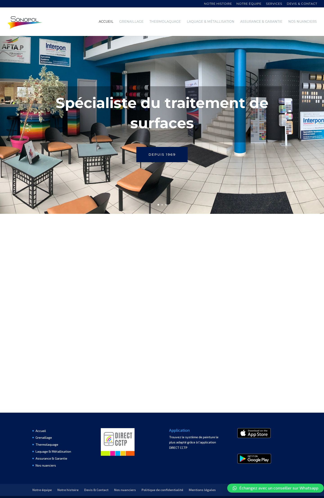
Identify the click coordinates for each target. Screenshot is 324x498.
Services (274, 3)
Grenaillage (131, 21)
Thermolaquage (165, 21)
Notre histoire (218, 3)
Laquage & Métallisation (210, 21)
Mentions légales (202, 480)
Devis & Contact (96, 480)
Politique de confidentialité (162, 480)
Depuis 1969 (162, 145)
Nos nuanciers (302, 21)
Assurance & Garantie (261, 21)
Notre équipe (248, 3)
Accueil (106, 21)
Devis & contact (302, 3)
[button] (275, 488)
